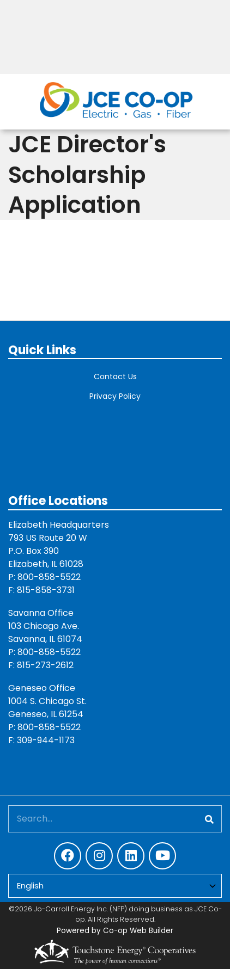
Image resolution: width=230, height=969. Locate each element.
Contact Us (115, 376)
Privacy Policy (115, 396)
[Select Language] (115, 886)
